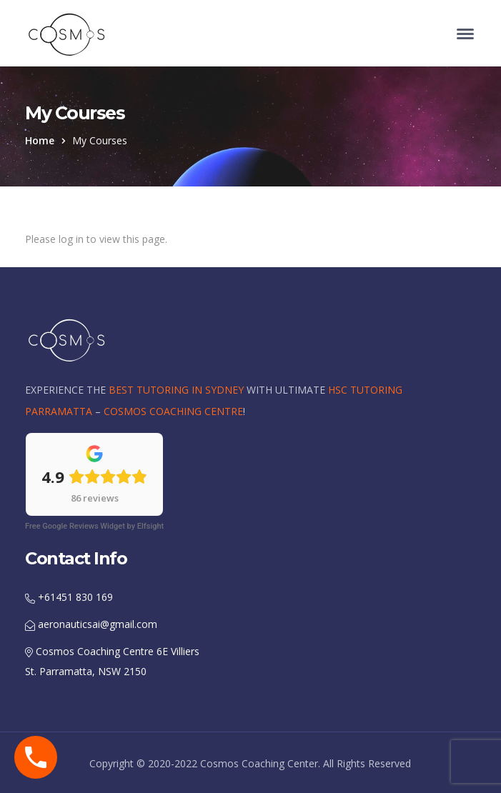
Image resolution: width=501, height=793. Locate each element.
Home (39, 140)
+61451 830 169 (69, 597)
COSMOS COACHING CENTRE (173, 411)
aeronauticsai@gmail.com (91, 624)
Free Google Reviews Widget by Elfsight (94, 526)
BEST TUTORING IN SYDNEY (176, 389)
